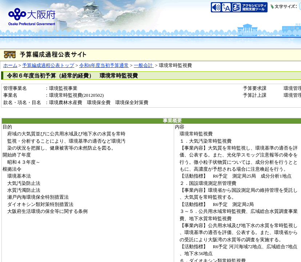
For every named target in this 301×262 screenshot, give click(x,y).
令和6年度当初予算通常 (104, 65)
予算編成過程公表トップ (48, 65)
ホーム (10, 65)
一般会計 (144, 65)
